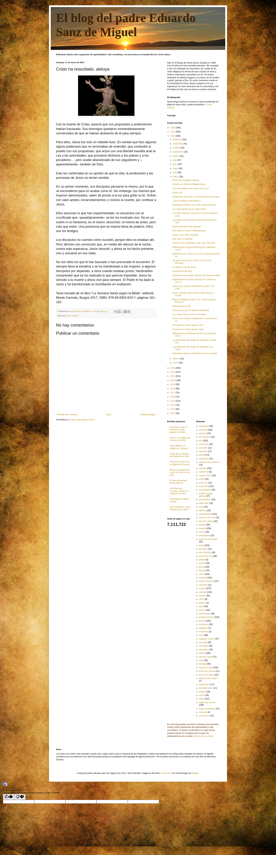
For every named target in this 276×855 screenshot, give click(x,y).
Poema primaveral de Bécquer (186, 226)
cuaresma (203, 486)
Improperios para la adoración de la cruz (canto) (194, 353)
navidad (202, 592)
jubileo (202, 559)
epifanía (203, 510)
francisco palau (206, 521)
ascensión (203, 444)
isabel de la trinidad (208, 539)
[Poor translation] (20, 797)
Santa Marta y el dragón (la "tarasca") (179, 447)
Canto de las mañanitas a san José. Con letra (193, 243)
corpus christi (205, 475)
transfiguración (206, 688)
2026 (173, 127)
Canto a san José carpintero (185, 235)
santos (202, 653)
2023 (173, 368)
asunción (203, 448)
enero (176, 362)
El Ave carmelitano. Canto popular (179, 481)
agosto (176, 156)
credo (201, 479)
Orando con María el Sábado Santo (189, 184)
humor (202, 532)
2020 (173, 380)
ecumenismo (205, 499)
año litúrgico (204, 437)
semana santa (205, 657)
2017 (173, 392)
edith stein (204, 503)
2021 (173, 376)
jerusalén (203, 549)
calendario (204, 458)
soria (201, 660)
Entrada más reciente (67, 414)
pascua (75, 316)
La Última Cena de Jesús (184, 267)
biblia (201, 455)
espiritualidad (205, 514)
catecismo (203, 472)
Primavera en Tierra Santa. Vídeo (188, 329)
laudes (202, 563)
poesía (202, 621)
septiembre (178, 152)
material (203, 577)
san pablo (203, 646)
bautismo (203, 451)
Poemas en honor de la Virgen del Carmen (180, 463)
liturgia (202, 570)
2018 (173, 388)
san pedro (203, 649)
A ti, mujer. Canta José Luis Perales (189, 314)
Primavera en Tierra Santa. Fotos (188, 325)
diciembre (178, 139)
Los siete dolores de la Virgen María (189, 209)
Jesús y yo (177, 192)
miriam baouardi (206, 581)
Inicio (108, 414)
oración (202, 595)
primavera (203, 624)
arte (201, 440)
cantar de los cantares (209, 462)
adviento (203, 430)
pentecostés (204, 613)
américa (203, 433)
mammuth (165, 773)
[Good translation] (8, 797)
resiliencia (203, 631)
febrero (176, 358)
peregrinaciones (206, 617)
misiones (203, 585)
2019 (173, 384)
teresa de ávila (206, 667)
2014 (173, 405)
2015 (173, 401)
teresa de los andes (208, 678)
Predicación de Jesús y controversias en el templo (195, 197)
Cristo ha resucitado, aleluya (185, 180)
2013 (173, 409)
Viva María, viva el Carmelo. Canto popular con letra (178, 430)
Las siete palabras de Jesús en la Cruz (190, 188)
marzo (176, 176)
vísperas (203, 712)
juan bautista (205, 552)
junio (175, 164)
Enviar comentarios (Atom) (81, 419)
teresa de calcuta (207, 671)
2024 (173, 136)
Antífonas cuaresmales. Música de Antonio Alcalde (196, 275)
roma (201, 635)
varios (202, 695)
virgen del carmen (207, 702)
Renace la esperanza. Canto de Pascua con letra (180, 472)
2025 (173, 131)
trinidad (202, 691)
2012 (173, 413)
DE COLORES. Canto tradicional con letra (180, 508)
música (202, 588)
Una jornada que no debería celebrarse (190, 310)
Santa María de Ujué (182, 271)
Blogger (195, 773)
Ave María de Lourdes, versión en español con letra (179, 491)
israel (201, 545)
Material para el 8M (181, 306)
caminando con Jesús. (203, 736)
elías (201, 507)
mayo (176, 168)
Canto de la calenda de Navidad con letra (179, 455)
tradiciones (204, 684)
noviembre (178, 143)
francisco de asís (207, 517)
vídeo (201, 699)
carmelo (203, 468)
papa (201, 606)
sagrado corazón (207, 639)
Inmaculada (204, 535)
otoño (201, 599)
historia (202, 525)
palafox (202, 603)
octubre (176, 148)
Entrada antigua (148, 414)
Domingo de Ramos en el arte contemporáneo (194, 205)
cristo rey (203, 483)
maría (201, 574)
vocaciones (204, 715)
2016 (173, 396)
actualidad (204, 426)
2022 (173, 372)
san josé (203, 642)
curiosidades (205, 490)
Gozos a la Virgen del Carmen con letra (180, 439)
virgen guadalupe (207, 708)
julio (175, 160)
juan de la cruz (206, 556)
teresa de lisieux (206, 675)
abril (175, 172)
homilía (202, 528)
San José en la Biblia (182, 239)
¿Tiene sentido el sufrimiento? (186, 201)
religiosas (203, 628)
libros (68, 316)
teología (203, 664)
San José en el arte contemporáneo (189, 230)
